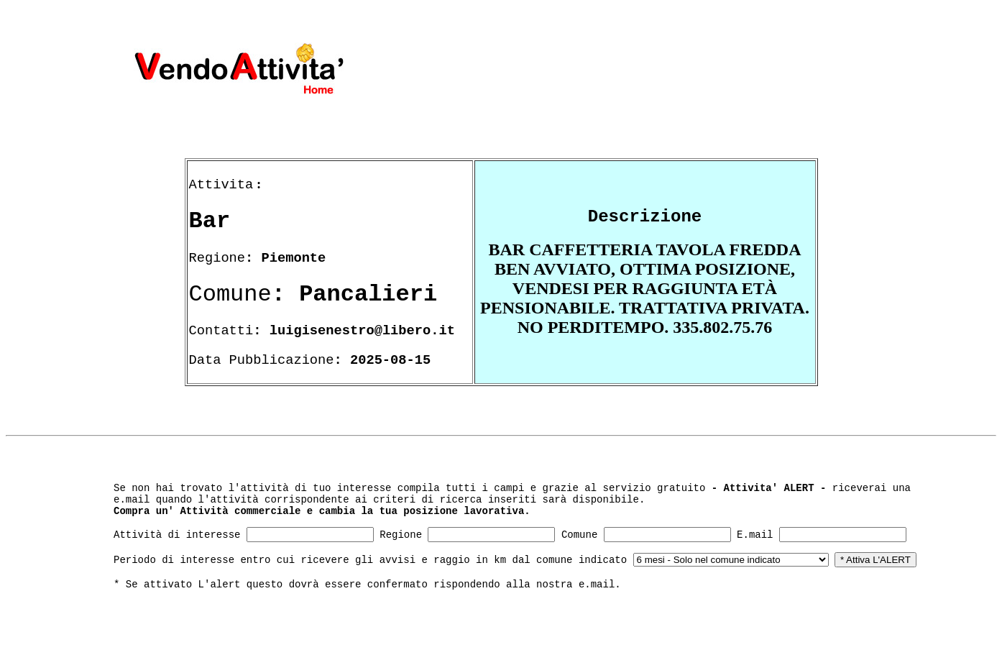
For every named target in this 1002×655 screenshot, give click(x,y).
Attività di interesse (177, 535)
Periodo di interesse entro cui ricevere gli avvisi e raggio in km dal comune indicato (370, 560)
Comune (579, 535)
